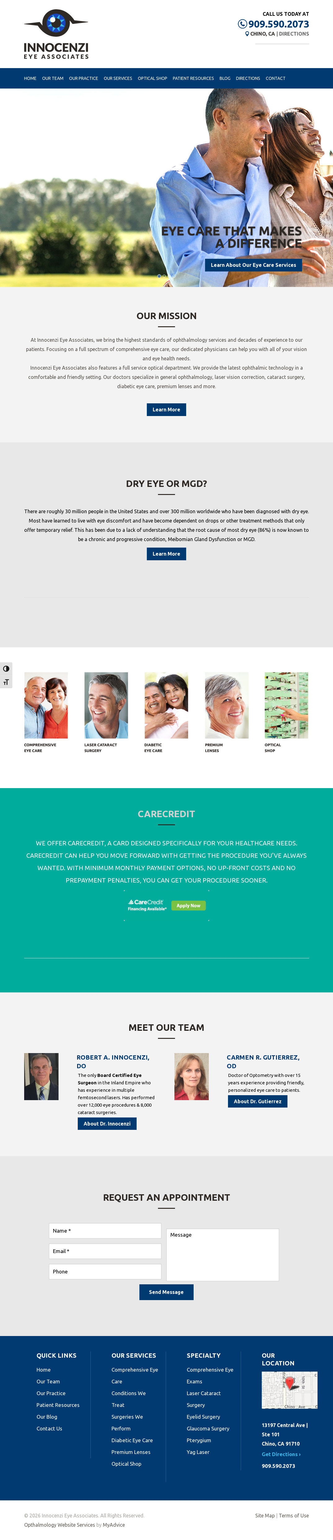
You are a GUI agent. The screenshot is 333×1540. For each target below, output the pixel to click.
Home (30, 78)
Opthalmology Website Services (59, 1525)
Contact (276, 78)
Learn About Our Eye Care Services (253, 265)
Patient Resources (193, 78)
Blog (225, 78)
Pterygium (199, 1440)
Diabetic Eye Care (132, 1440)
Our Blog (47, 1417)
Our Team (53, 78)
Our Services (118, 78)
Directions (294, 34)
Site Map (265, 1515)
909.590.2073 (278, 23)
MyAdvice (114, 1525)
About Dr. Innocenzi (107, 1123)
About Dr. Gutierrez (258, 1101)
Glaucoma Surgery (208, 1428)
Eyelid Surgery (203, 1417)
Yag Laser (198, 1452)
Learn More (166, 409)
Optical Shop (152, 78)
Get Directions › (281, 1454)
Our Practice (83, 78)
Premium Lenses (131, 1452)
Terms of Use (294, 1515)
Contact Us (49, 1428)
